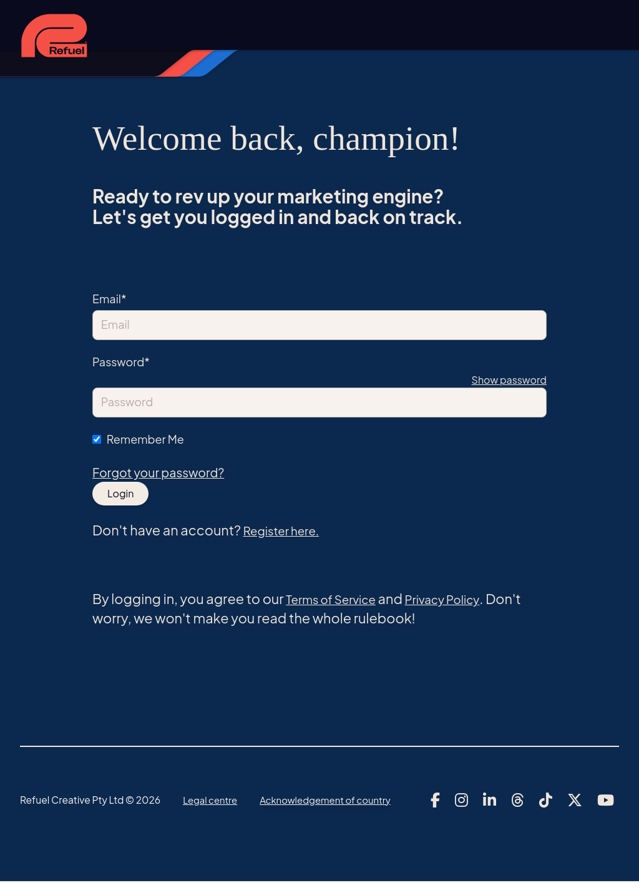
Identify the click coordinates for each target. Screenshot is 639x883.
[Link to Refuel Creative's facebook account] (435, 801)
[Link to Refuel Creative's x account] (574, 801)
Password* (121, 361)
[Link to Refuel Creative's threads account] (517, 801)
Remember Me (145, 439)
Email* (109, 298)
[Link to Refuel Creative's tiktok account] (545, 801)
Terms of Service (338, 600)
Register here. (287, 531)
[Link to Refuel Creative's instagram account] (461, 801)
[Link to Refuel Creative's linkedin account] (489, 801)
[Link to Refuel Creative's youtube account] (605, 801)
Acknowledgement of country (331, 801)
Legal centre (211, 801)
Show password (509, 379)
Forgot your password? (164, 473)
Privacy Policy (463, 600)
